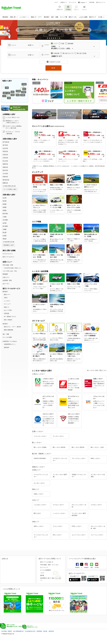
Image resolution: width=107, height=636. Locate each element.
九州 (4, 96)
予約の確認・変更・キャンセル (49, 564)
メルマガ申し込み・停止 (10, 271)
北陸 (12, 92)
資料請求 (6, 347)
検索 (53, 68)
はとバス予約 (8, 310)
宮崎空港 (5, 176)
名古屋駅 (5, 220)
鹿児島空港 (6, 180)
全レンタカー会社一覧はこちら (97, 370)
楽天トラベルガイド (8, 257)
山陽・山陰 (6, 93)
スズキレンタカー (96, 505)
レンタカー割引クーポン (13, 117)
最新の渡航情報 (8, 330)
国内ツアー (7, 294)
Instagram (86, 567)
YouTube (97, 567)
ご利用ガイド (63, 2)
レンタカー (7, 301)
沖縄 (7, 87)
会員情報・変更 (7, 280)
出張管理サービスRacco (10, 341)
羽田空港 (5, 151)
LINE (91, 567)
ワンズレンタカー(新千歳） (60, 475)
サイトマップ (72, 2)
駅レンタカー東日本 (59, 447)
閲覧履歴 (5, 274)
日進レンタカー (39, 494)
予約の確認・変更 (8, 265)
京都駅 (5, 229)
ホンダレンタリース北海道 (98, 475)
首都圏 (22, 95)
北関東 (23, 92)
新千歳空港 (6, 142)
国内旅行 (5, 291)
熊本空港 (5, 170)
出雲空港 (5, 157)
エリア (56, 43)
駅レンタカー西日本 (78, 447)
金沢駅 (5, 223)
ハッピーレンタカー (59, 513)
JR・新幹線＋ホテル (10, 316)
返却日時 (13, 55)
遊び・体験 (6, 334)
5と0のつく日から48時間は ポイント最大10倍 (14, 127)
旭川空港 (5, 145)
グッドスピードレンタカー (41, 536)
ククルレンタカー (58, 505)
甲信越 (18, 91)
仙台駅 (5, 198)
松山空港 (5, 161)
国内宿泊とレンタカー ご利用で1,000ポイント (12, 121)
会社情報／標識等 (6, 631)
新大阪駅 (5, 226)
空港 (62, 43)
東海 (18, 95)
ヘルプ (56, 2)
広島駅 (5, 235)
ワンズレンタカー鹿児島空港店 (79, 514)
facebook (77, 567)
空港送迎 (6, 313)
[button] (89, 30)
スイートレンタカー (97, 535)
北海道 (24, 84)
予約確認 (68, 8)
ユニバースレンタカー (79, 535)
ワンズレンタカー (58, 436)
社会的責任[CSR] (30, 631)
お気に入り (60, 8)
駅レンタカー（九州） (98, 447)
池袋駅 (5, 207)
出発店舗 (56, 53)
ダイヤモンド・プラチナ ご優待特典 (13, 132)
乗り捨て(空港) (81, 53)
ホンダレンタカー (39, 483)
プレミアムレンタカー (79, 458)
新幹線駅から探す (9, 245)
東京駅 (5, 201)
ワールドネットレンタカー (41, 475)
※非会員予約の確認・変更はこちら (12, 268)
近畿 (12, 95)
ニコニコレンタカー (40, 436)
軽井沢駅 (5, 213)
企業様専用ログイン (10, 344)
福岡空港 (5, 164)
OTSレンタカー (77, 526)
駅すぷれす (37, 513)
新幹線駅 (70, 43)
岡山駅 (5, 232)
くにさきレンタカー (40, 505)
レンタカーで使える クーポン (69, 114)
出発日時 (13, 45)
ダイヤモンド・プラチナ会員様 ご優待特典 (94, 114)
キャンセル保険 (7, 337)
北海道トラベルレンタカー (79, 475)
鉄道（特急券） (8, 320)
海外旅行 (5, 324)
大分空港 (5, 173)
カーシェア (7, 304)
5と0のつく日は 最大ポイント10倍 (44, 114)
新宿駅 (5, 204)
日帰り (6, 297)
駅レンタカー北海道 (40, 447)
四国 (9, 98)
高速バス (6, 307)
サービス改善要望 (45, 570)
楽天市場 (91, 2)
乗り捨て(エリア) (68, 53)
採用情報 (39, 631)
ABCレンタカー (39, 526)
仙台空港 (5, 148)
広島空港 (5, 154)
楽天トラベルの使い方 (46, 562)
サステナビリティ (8, 253)
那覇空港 (5, 183)
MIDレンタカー (95, 458)
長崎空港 (5, 167)
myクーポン (6, 283)
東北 (24, 89)
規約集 (42, 575)
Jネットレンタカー (79, 506)
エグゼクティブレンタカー (60, 459)
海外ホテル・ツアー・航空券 (12, 327)
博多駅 (5, 239)
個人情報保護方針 (18, 631)
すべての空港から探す (10, 189)
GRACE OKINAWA (40, 458)
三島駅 (5, 217)
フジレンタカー (58, 526)
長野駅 (5, 210)
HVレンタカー (57, 535)
